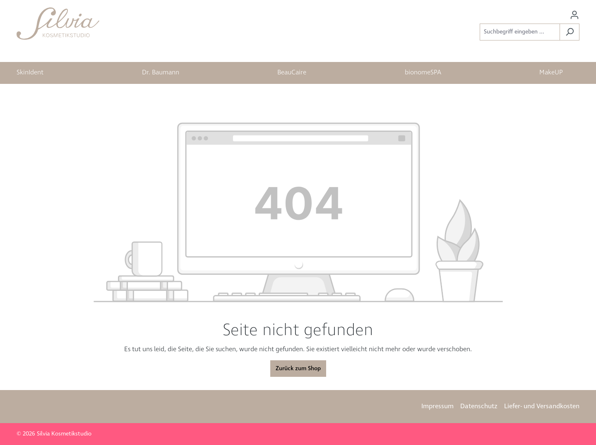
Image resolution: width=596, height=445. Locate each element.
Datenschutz (478, 406)
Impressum (437, 406)
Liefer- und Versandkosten (541, 406)
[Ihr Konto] (574, 15)
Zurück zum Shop (298, 368)
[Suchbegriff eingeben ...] (520, 32)
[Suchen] (569, 32)
